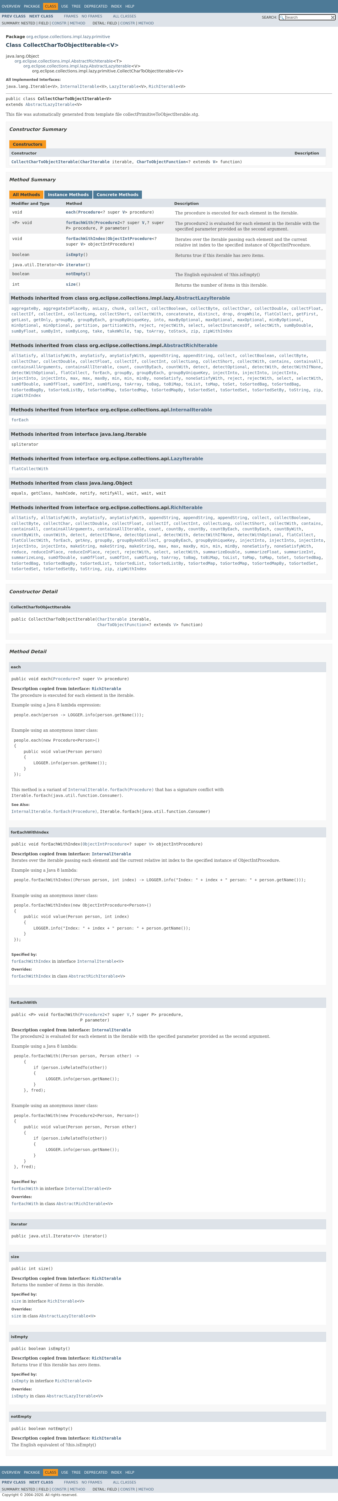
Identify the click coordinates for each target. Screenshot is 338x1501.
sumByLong (76, 331)
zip (194, 331)
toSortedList (95, 563)
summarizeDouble (221, 552)
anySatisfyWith (127, 355)
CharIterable (95, 161)
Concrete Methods (118, 194)
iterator (75, 264)
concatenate (179, 314)
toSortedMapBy (167, 390)
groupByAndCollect (138, 540)
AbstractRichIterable (190, 345)
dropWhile (248, 314)
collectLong (81, 314)
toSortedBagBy (27, 390)
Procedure (89, 212)
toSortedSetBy (268, 390)
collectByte (204, 308)
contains (279, 361)
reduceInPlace (47, 552)
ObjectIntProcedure (130, 238)
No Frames (92, 16)
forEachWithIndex (85, 238)
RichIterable (163, 86)
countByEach (147, 367)
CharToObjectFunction (161, 161)
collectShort (114, 314)
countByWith (287, 529)
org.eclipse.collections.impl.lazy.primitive (68, 36)
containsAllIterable (88, 367)
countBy (174, 529)
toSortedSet (201, 390)
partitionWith (118, 325)
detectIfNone (104, 534)
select (195, 325)
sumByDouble (297, 325)
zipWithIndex (218, 331)
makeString (82, 546)
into (159, 319)
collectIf (22, 314)
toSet (229, 384)
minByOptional (285, 319)
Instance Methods (68, 194)
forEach (101, 372)
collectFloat (306, 308)
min (115, 378)
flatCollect (277, 314)
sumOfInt (82, 384)
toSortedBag (253, 384)
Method (77, 23)
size (71, 284)
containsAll (307, 361)
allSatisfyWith (58, 355)
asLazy (99, 308)
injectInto (225, 372)
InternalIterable (79, 86)
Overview (11, 6)
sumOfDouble (24, 384)
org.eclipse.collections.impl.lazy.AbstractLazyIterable (77, 66)
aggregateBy (24, 308)
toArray (155, 331)
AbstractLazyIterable (50, 104)
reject (146, 325)
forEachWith (79, 222)
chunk (118, 308)
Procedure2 (107, 222)
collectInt (50, 314)
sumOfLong (108, 384)
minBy (143, 378)
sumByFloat (23, 331)
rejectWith (171, 325)
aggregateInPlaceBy (65, 308)
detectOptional (230, 367)
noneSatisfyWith (204, 378)
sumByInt (50, 331)
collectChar (236, 308)
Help (129, 6)
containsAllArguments (36, 367)
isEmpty (74, 254)
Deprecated (96, 6)
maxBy (101, 378)
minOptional (24, 325)
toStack (177, 331)
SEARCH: (269, 17)
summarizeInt (299, 552)
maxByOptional (185, 319)
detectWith (264, 367)
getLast (20, 319)
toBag (153, 384)
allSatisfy (23, 355)
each (71, 212)
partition (86, 325)
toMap (211, 384)
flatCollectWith (29, 468)
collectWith (147, 314)
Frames (71, 16)
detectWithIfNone (301, 367)
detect (200, 367)
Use (64, 6)
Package (32, 6)
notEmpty (75, 273)
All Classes (124, 16)
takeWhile (118, 331)
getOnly (42, 319)
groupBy (64, 319)
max (74, 378)
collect (138, 308)
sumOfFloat (55, 384)
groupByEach (91, 319)
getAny (82, 540)
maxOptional (219, 319)
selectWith (267, 325)
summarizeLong (27, 557)
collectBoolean (168, 308)
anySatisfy (92, 355)
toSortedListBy (65, 390)
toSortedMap (101, 390)
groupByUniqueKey (129, 319)
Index (116, 6)
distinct (208, 314)
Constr (59, 23)
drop (228, 314)
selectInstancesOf (228, 325)
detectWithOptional (33, 372)
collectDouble (271, 308)
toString (299, 390)
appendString (163, 355)
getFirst (306, 314)
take (97, 331)
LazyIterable (124, 86)
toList (193, 384)
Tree (76, 6)
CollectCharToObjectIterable (44, 161)
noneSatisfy (167, 378)
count (123, 367)
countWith (177, 367)
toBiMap (172, 384)
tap (137, 331)
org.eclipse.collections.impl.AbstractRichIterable (64, 61)
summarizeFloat (262, 552)
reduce (18, 552)
